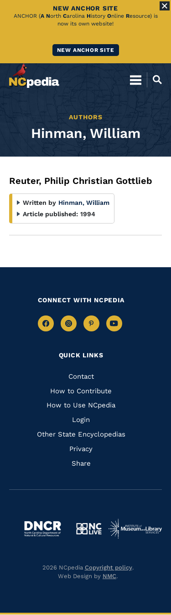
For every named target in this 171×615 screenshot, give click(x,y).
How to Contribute (81, 391)
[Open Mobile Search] (154, 79)
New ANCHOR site (85, 50)
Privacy (81, 449)
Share (81, 463)
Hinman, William (83, 202)
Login (81, 420)
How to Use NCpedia (81, 405)
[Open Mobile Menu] (135, 79)
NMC (109, 576)
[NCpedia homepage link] (34, 75)
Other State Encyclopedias (81, 434)
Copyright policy (108, 567)
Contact (81, 376)
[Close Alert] (165, 5)
